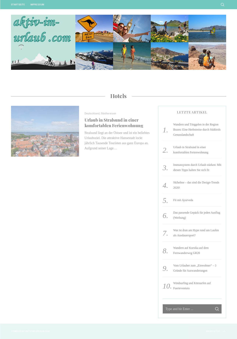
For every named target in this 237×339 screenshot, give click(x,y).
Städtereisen (108, 113)
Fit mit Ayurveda (183, 200)
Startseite (18, 4)
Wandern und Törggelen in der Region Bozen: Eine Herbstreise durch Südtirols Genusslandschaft (197, 129)
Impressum (37, 4)
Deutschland (92, 113)
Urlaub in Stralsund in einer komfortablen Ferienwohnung (114, 122)
